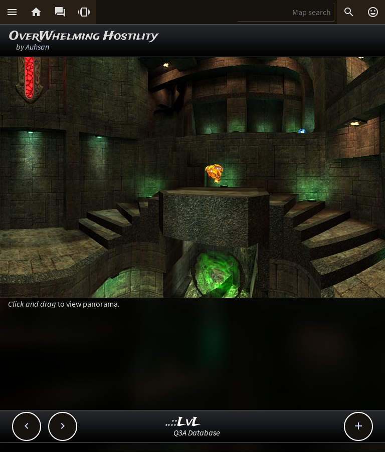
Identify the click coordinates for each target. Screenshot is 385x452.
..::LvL (183, 422)
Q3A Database (196, 432)
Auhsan (37, 47)
